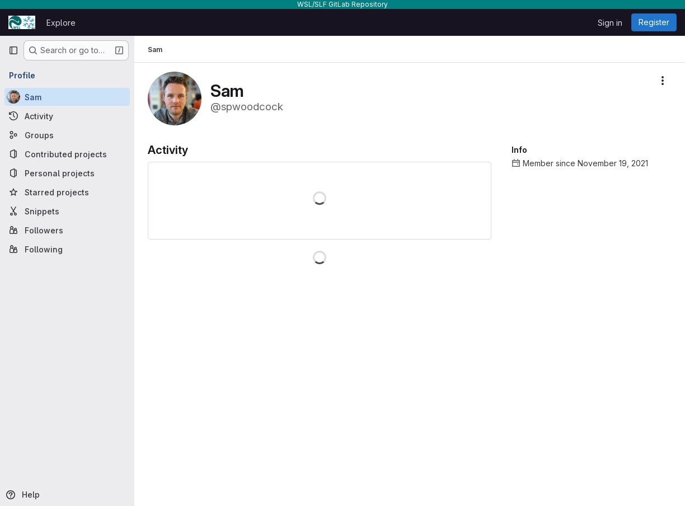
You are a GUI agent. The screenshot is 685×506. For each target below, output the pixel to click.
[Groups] (67, 135)
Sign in (610, 22)
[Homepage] (21, 22)
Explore (61, 22)
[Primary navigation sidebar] (13, 50)
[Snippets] (67, 211)
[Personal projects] (67, 173)
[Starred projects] (67, 192)
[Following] (67, 249)
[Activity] (67, 116)
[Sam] (67, 97)
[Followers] (67, 230)
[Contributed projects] (67, 154)
